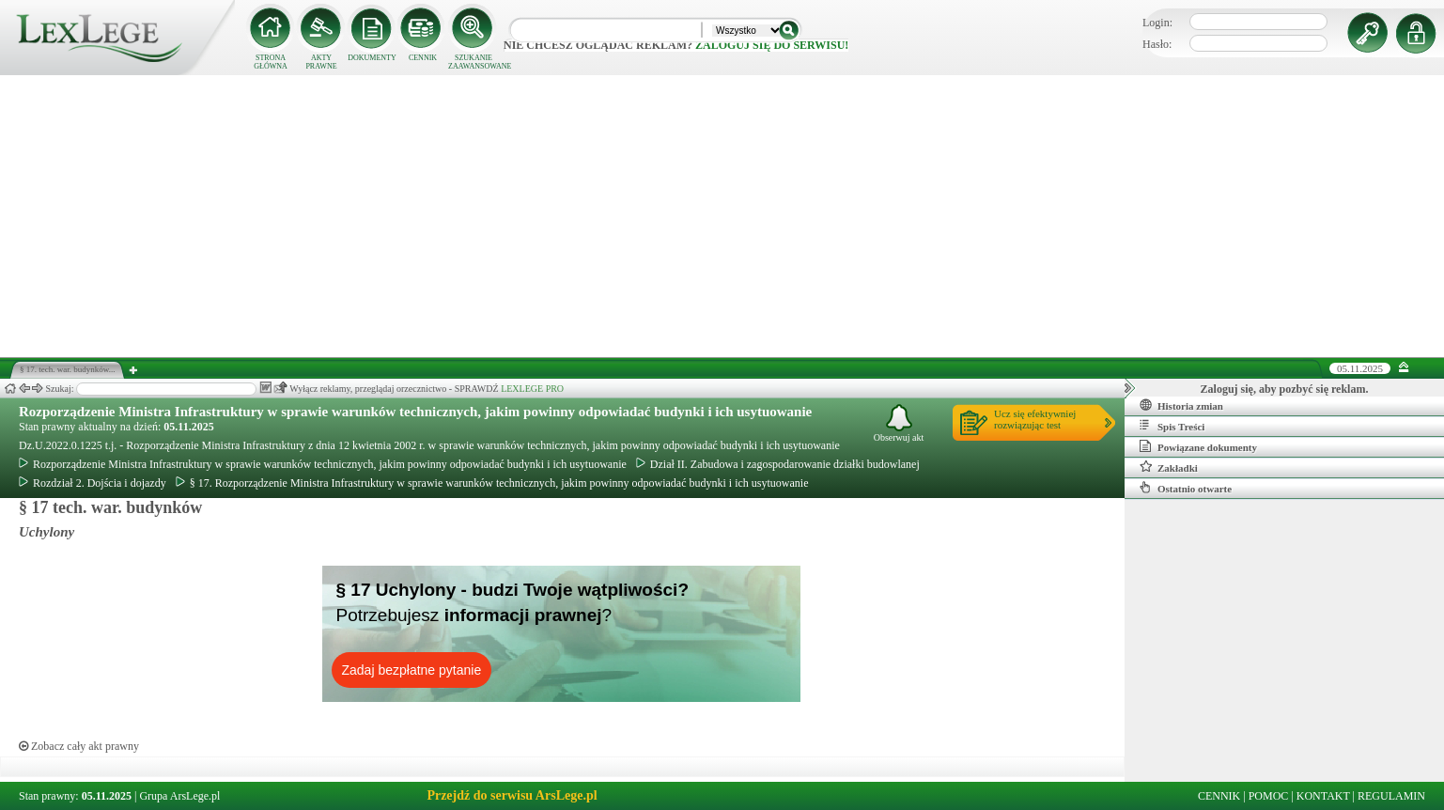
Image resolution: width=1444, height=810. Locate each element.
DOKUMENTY (372, 58)
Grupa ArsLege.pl (179, 795)
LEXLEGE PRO (532, 388)
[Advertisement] (722, 216)
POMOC (1269, 795)
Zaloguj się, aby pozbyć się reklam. (1285, 389)
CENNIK (423, 58)
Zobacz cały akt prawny (79, 746)
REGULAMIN (1391, 795)
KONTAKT (1323, 795)
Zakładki (1169, 467)
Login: (1157, 22)
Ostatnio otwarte (1186, 487)
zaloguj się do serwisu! (771, 45)
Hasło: (1157, 44)
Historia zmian (1181, 405)
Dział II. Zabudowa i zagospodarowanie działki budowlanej (778, 464)
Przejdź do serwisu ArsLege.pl (512, 795)
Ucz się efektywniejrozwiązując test (1035, 419)
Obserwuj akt (899, 423)
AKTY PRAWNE (320, 62)
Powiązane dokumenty (1198, 446)
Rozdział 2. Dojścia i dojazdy (92, 483)
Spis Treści (1172, 425)
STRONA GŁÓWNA (270, 62)
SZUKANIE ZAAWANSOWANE (473, 62)
